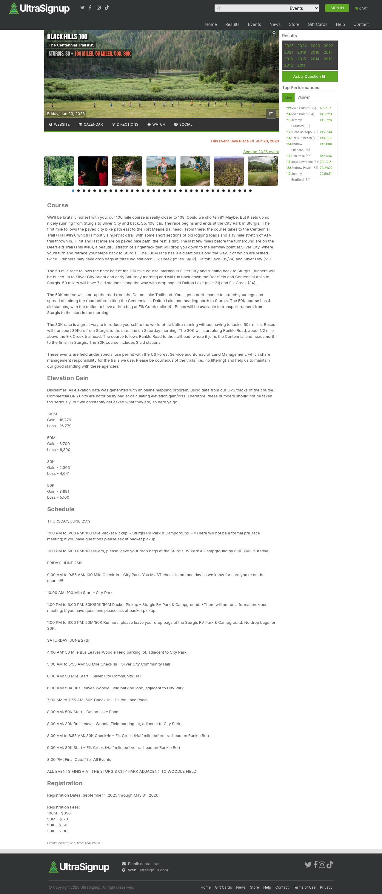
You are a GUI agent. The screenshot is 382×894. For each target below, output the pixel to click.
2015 (301, 58)
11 (127, 190)
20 (175, 190)
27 (213, 190)
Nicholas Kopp (301, 132)
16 (154, 190)
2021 (288, 52)
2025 (289, 45)
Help (340, 24)
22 (186, 190)
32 (239, 190)
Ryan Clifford (300, 108)
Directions (124, 124)
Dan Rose (298, 156)
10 (121, 190)
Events (254, 24)
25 (202, 190)
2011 (301, 65)
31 (234, 190)
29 (223, 190)
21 (180, 190)
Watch (156, 124)
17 (159, 190)
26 (207, 190)
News (275, 24)
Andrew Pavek (301, 168)
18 (164, 190)
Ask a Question (309, 76)
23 (191, 190)
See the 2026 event (261, 151)
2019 (301, 52)
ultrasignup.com (153, 869)
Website (59, 124)
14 (143, 190)
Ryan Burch (299, 114)
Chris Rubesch (301, 138)
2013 (328, 58)
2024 (302, 45)
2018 (315, 52)
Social (183, 124)
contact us (149, 863)
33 (245, 190)
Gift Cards (317, 24)
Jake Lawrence (302, 162)
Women (304, 97)
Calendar (90, 124)
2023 (315, 45)
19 (170, 190)
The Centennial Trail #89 (72, 45)
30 (229, 190)
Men (288, 98)
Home (211, 24)
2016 (288, 58)
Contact (361, 24)
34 (250, 190)
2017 (328, 52)
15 (148, 190)
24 (196, 190)
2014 (315, 58)
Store (294, 24)
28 (218, 190)
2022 (328, 45)
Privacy (326, 887)
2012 (288, 65)
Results (232, 24)
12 (132, 190)
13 (137, 190)
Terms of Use (304, 887)
